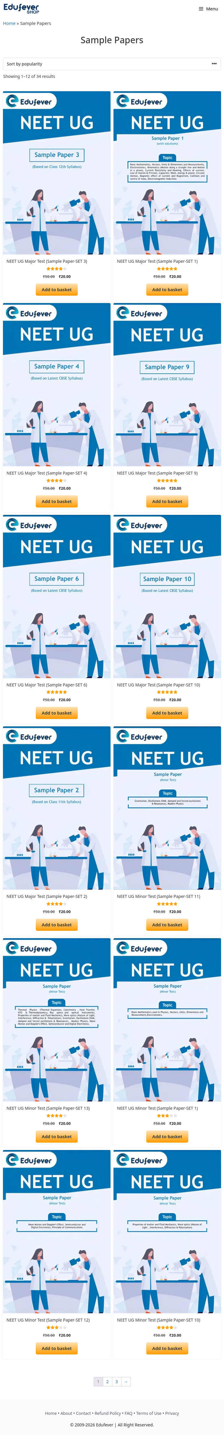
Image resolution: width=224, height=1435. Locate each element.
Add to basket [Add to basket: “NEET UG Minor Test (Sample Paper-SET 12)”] (57, 1348)
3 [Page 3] (116, 1381)
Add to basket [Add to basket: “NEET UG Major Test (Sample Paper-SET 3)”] (57, 289)
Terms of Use (149, 1413)
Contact (83, 1413)
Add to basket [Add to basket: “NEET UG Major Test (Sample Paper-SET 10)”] (167, 713)
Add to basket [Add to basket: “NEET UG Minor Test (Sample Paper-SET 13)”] (57, 1136)
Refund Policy (108, 1413)
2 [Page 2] (107, 1381)
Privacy (172, 1413)
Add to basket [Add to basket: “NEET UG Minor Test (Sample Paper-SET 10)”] (167, 1348)
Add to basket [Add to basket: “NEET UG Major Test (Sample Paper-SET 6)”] (57, 713)
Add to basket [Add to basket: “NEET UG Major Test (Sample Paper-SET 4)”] (57, 501)
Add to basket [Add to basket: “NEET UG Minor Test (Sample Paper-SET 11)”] (167, 925)
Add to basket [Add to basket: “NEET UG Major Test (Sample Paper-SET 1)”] (167, 289)
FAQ (129, 1413)
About (66, 1413)
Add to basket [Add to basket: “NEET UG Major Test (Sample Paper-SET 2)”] (57, 925)
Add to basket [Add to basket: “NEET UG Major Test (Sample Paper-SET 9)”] (167, 501)
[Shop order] (112, 63)
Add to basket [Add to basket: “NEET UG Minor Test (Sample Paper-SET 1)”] (167, 1136)
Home (9, 23)
